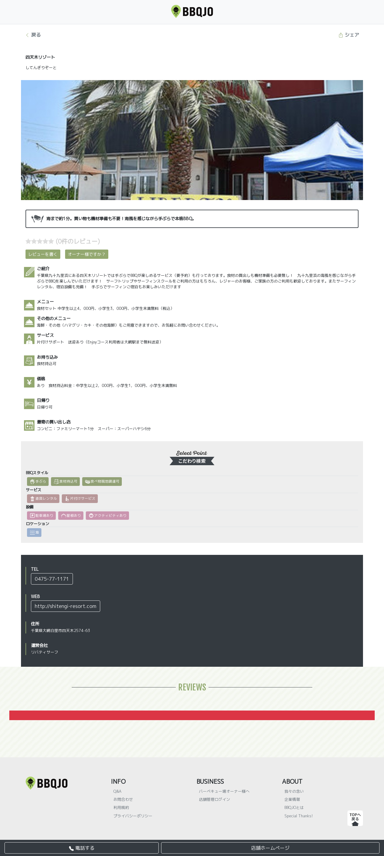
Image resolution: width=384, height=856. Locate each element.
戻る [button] (33, 34)
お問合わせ (123, 799)
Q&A (117, 791)
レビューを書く (43, 254)
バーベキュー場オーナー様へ (224, 791)
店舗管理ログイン (214, 799)
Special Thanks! (298, 816)
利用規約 (121, 807)
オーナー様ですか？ (87, 254)
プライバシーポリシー (132, 816)
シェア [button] (348, 34)
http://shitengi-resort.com (65, 606)
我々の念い (294, 791)
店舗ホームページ (270, 848)
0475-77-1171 (52, 579)
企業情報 (292, 799)
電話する (81, 848)
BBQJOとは (294, 807)
